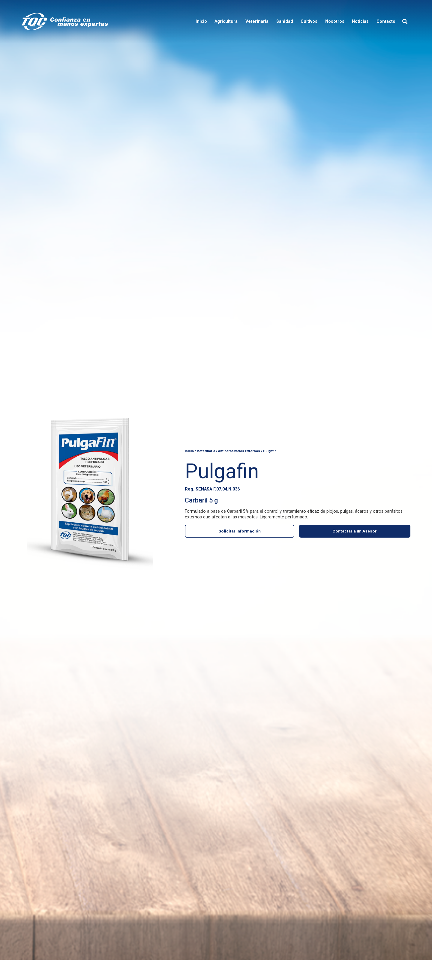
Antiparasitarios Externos (239, 450)
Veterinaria (206, 450)
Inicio (189, 450)
